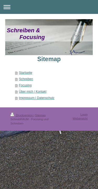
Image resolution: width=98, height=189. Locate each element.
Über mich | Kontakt (32, 91)
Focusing (25, 85)
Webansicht (80, 118)
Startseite (25, 73)
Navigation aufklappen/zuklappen (49, 7)
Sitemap (40, 115)
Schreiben (26, 79)
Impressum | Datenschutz (36, 98)
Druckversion (21, 115)
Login (84, 114)
